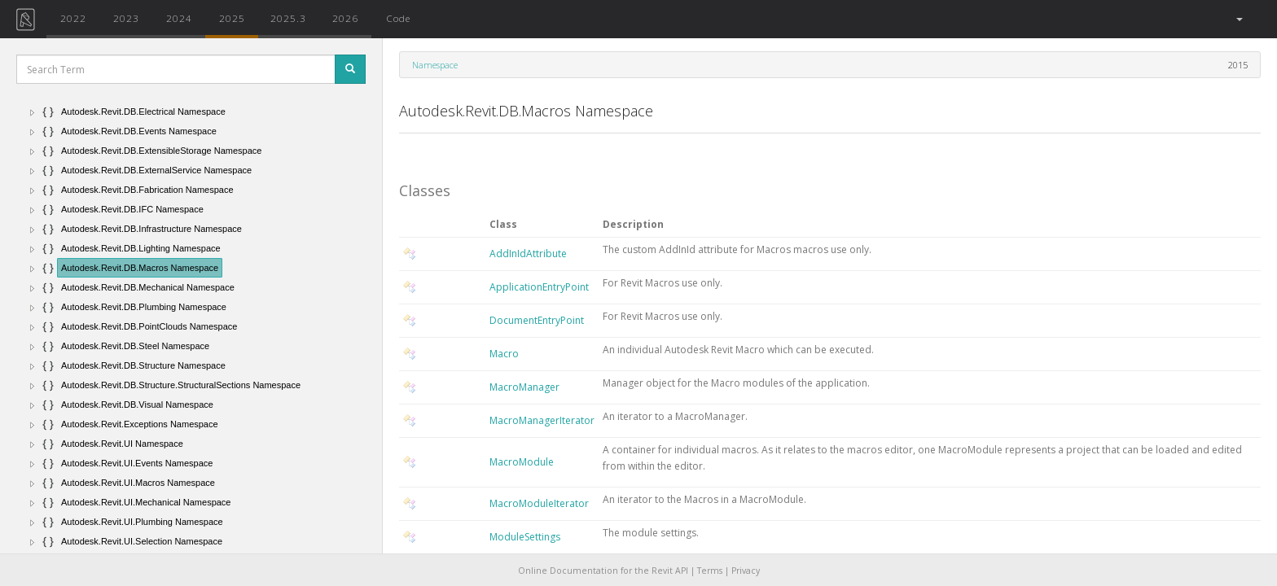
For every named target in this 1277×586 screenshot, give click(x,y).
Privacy (745, 570)
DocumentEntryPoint (536, 320)
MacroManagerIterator (542, 420)
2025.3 (288, 17)
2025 (232, 17)
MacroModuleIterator (539, 503)
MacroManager (524, 387)
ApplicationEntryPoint (539, 287)
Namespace (435, 65)
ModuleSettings (524, 537)
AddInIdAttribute (528, 253)
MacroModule (521, 462)
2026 (345, 17)
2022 (73, 17)
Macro (504, 354)
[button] (1238, 19)
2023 (126, 17)
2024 (179, 17)
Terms (709, 570)
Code (398, 17)
